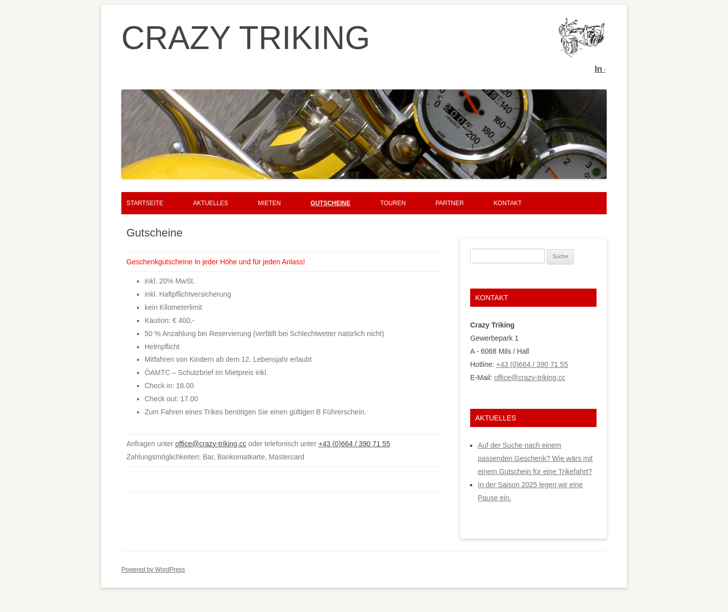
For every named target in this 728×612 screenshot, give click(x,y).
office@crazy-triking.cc (211, 444)
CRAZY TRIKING (245, 38)
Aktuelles (210, 203)
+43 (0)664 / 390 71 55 (354, 444)
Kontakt (507, 203)
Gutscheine (330, 203)
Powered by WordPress (153, 569)
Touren (392, 203)
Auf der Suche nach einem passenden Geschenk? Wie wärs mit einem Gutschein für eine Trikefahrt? (535, 458)
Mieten (269, 203)
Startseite (144, 203)
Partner (449, 203)
